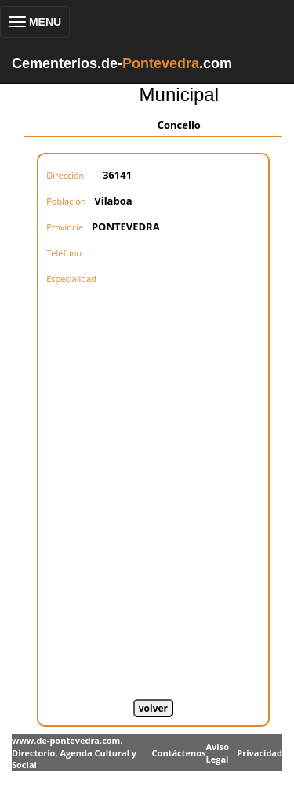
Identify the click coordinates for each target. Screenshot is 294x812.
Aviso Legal (216, 753)
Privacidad (259, 753)
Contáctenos (179, 753)
